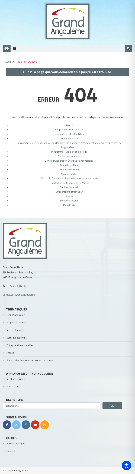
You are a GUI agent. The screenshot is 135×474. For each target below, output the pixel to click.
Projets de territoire (69, 169)
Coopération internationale (69, 129)
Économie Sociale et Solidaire (69, 134)
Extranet (11, 451)
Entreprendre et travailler (69, 192)
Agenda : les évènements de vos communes (30, 360)
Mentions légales (69, 200)
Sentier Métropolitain (69, 156)
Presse (69, 196)
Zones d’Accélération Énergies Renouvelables (69, 160)
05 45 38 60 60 (18, 286)
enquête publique (69, 138)
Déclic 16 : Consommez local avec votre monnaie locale (69, 178)
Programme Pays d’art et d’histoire (69, 151)
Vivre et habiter (69, 174)
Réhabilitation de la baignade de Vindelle (69, 183)
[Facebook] (7, 424)
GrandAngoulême (69, 165)
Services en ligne (16, 443)
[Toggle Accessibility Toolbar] (126, 465)
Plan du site (69, 205)
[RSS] (44, 424)
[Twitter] (16, 424)
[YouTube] (35, 424)
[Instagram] (26, 424)
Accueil (69, 125)
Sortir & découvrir (69, 187)
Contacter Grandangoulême (19, 294)
